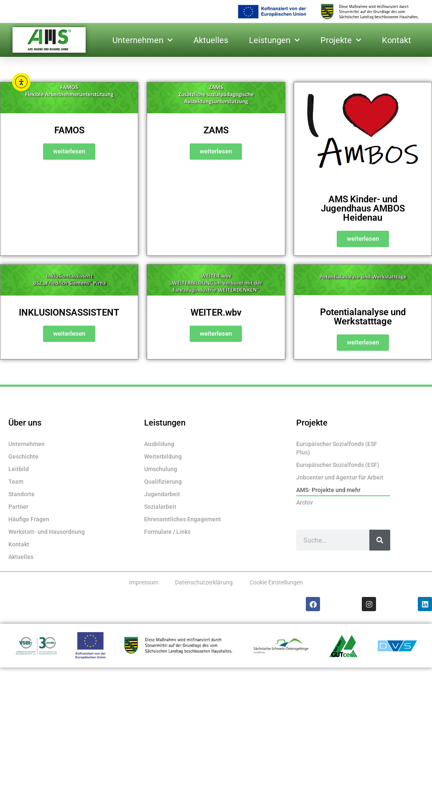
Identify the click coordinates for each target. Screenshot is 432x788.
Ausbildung (159, 444)
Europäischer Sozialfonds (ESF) (337, 465)
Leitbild (18, 469)
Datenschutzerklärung (204, 582)
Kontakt (396, 40)
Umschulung (160, 469)
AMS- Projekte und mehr (328, 490)
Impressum (143, 582)
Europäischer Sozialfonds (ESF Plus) (336, 448)
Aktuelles (210, 40)
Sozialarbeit (160, 506)
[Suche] (379, 540)
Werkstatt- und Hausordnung (46, 531)
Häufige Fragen (28, 519)
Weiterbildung (163, 456)
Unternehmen (142, 40)
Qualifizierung (163, 481)
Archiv (304, 502)
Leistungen (274, 40)
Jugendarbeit (162, 494)
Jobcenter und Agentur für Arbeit (340, 477)
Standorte (21, 494)
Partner (18, 506)
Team (15, 481)
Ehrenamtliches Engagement (182, 519)
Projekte (340, 40)
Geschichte (23, 456)
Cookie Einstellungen (276, 582)
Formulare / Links (167, 531)
